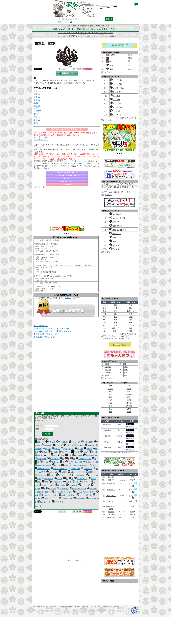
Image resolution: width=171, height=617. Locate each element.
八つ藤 (44, 462)
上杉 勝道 (107, 448)
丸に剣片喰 (116, 84)
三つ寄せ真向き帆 (73, 462)
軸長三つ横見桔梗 (67, 495)
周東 (131, 331)
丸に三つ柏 (116, 115)
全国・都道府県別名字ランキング (67, 172)
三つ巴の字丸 (80, 479)
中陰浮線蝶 (40, 459)
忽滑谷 (115, 331)
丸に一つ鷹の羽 (84, 495)
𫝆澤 (129, 389)
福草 (110, 406)
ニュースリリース (51, 607)
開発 (115, 305)
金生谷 (110, 389)
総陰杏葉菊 (87, 442)
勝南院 (129, 406)
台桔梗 (88, 449)
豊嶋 (110, 403)
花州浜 (92, 479)
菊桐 (38, 479)
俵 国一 (107, 442)
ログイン (68, 298)
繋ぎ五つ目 (40, 475)
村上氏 (37, 117)
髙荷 (131, 322)
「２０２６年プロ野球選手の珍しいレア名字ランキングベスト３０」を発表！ (85, 36)
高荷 (131, 328)
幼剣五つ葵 (52, 472)
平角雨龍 (51, 489)
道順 (41, 283)
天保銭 (63, 472)
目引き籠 (50, 442)
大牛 (110, 385)
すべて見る (39, 506)
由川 (126, 364)
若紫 (38, 482)
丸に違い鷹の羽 (117, 88)
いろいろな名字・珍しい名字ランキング (67, 175)
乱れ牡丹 (39, 442)
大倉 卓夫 (111, 501)
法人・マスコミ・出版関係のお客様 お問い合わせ (106, 607)
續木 (126, 370)
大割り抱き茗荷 (90, 455)
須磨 (68, 455)
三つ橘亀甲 (62, 442)
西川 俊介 (111, 484)
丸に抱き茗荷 (116, 226)
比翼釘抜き (63, 489)
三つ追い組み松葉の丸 (79, 465)
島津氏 (37, 105)
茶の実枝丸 (64, 452)
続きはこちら (106, 120)
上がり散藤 (47, 479)
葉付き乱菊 (53, 459)
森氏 (36, 123)
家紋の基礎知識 (41, 325)
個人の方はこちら (41, 137)
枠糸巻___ (84, 482)
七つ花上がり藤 (42, 469)
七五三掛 (130, 325)
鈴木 (131, 314)
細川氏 (37, 114)
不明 (111, 58)
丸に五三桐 (116, 80)
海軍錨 (43, 452)
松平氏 (37, 91)
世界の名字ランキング (67, 181)
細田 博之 (111, 490)
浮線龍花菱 (79, 499)
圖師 (131, 308)
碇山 (41, 240)
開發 (115, 314)
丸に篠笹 (77, 455)
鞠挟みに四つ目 (90, 462)
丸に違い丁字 (55, 482)
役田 (115, 308)
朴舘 (115, 317)
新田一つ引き (67, 449)
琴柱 (61, 455)
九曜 (112, 241)
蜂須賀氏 (38, 111)
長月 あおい (111, 496)
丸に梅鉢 (53, 452)
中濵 (126, 367)
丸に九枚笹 (115, 234)
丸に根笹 (60, 485)
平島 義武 (107, 430)
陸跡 (107, 364)
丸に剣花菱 (116, 92)
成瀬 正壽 (111, 517)
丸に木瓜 (115, 96)
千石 (110, 409)
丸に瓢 (93, 452)
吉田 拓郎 (107, 436)
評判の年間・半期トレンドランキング (51, 328)
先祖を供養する (67, 184)
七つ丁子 (57, 445)
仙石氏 (37, 108)
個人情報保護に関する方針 (66, 607)
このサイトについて (39, 607)
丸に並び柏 (74, 442)
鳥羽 (129, 400)
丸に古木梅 (71, 485)
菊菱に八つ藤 (44, 502)
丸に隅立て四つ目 (118, 230)
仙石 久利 (107, 425)
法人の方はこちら (41, 140)
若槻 (41, 251)
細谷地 (108, 370)
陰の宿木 (79, 445)
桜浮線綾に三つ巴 (78, 489)
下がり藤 (115, 111)
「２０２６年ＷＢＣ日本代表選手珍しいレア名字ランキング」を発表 (85, 33)
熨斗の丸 (54, 462)
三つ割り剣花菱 (83, 459)
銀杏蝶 (47, 449)
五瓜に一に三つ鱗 (76, 472)
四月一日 (130, 311)
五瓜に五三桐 (62, 475)
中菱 (93, 465)
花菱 (109, 65)
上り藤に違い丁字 (59, 469)
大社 (129, 385)
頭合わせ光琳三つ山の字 (84, 492)
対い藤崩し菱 (65, 499)
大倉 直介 (111, 514)
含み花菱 (68, 445)
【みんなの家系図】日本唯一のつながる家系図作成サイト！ (85, 26)
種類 (37, 429)
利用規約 (77, 607)
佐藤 (131, 305)
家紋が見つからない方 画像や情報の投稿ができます (66, 129)
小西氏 (37, 97)
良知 (126, 372)
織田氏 (37, 94)
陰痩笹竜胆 (86, 469)
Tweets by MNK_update (76, 560)
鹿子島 (129, 403)
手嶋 (110, 397)
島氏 (36, 103)
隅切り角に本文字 (43, 465)
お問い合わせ (86, 607)
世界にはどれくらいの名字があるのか (119, 184)
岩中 (110, 392)
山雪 (75, 482)
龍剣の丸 (90, 472)
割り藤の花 (57, 502)
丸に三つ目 (92, 475)
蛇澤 (107, 375)
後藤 (110, 412)
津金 (130, 65)
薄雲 (45, 482)
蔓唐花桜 (89, 445)
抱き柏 (84, 452)
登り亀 (39, 455)
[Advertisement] (67, 205)
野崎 (41, 261)
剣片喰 (112, 55)
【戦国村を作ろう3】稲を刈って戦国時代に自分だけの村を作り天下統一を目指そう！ (85, 29)
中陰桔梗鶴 (74, 469)
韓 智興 (111, 477)
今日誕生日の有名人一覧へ (46, 334)
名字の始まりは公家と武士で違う (117, 192)
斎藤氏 (37, 100)
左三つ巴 (114, 222)
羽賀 (129, 397)
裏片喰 (58, 479)
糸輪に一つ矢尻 (46, 485)
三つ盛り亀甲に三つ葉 (62, 492)
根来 (115, 322)
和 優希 (111, 512)
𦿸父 (129, 409)
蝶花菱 (79, 449)
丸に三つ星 (84, 485)
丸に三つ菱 (116, 107)
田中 (131, 317)
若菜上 (51, 475)
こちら (109, 72)
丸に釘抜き (116, 103)
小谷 (129, 392)
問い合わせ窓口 (78, 149)
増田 (130, 58)
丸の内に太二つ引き (48, 495)
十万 (47, 455)
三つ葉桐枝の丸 (77, 475)
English (125, 607)
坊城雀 (56, 449)
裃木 (54, 455)
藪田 (110, 394)
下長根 (108, 372)
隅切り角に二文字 (49, 499)
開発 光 (111, 480)
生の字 (75, 452)
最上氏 (37, 120)
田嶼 (129, 412)
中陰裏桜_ (46, 445)
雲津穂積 (129, 394)
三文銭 (67, 482)
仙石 (110, 400)
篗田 (126, 375)
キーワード (39, 426)
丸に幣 (56, 465)
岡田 (130, 55)
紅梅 (64, 465)
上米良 (108, 367)
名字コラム (67, 178)
